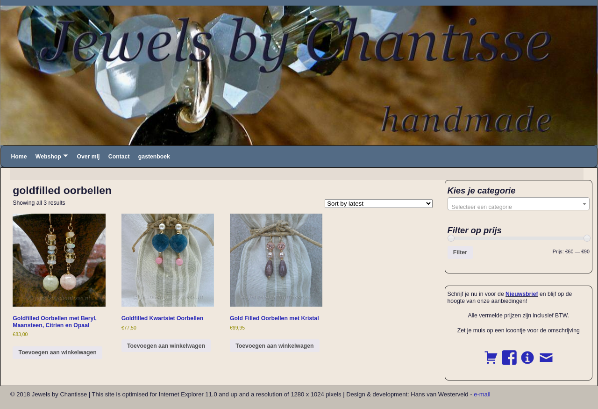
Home (19, 156)
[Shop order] (379, 203)
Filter (460, 252)
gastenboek (154, 156)
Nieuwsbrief (521, 294)
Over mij (88, 156)
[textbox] (519, 207)
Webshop (48, 156)
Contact (119, 156)
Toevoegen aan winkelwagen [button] (58, 352)
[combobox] (519, 203)
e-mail (482, 394)
